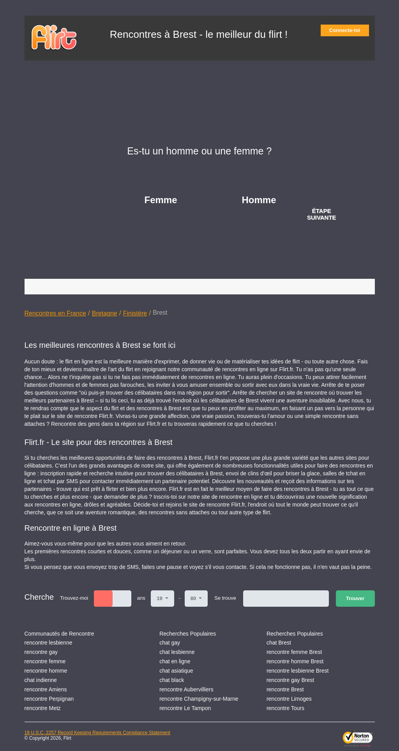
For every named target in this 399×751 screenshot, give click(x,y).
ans (141, 598)
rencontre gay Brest (290, 680)
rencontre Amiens (46, 689)
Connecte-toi (347, 30)
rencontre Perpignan (49, 699)
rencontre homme (46, 671)
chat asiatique (176, 671)
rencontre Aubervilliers (186, 689)
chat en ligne (174, 661)
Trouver (355, 598)
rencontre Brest (285, 689)
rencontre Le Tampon (185, 708)
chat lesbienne (176, 652)
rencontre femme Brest (294, 652)
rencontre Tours (285, 708)
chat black (171, 680)
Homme (259, 200)
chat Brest (279, 642)
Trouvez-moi (74, 598)
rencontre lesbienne (48, 642)
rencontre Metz (43, 708)
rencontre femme (45, 661)
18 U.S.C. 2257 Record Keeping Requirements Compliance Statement (97, 732)
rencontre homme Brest (295, 661)
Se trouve (225, 598)
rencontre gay (41, 652)
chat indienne (41, 680)
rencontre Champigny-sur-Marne (198, 699)
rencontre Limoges (289, 699)
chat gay (169, 642)
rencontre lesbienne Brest (298, 671)
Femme (161, 200)
